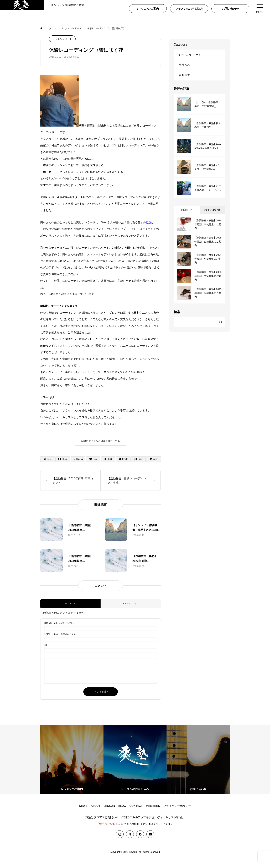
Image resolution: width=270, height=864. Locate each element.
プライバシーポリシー (177, 812)
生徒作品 (184, 71)
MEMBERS (153, 812)
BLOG (122, 812)
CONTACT (136, 812)
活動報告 (184, 82)
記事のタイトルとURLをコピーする (100, 447)
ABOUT (95, 812)
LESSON (109, 812)
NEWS (83, 812)
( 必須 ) (59, 630)
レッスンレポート (62, 46)
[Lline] (93, 466)
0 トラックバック (131, 610)
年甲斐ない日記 (108, 830)
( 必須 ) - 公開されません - (60, 641)
